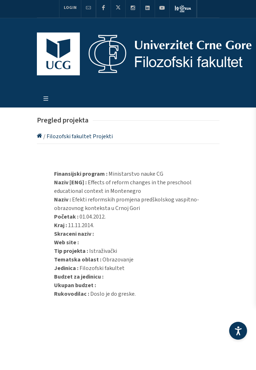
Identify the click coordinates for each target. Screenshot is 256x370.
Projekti (103, 136)
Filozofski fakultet (70, 136)
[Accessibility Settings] (238, 331)
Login (70, 8)
